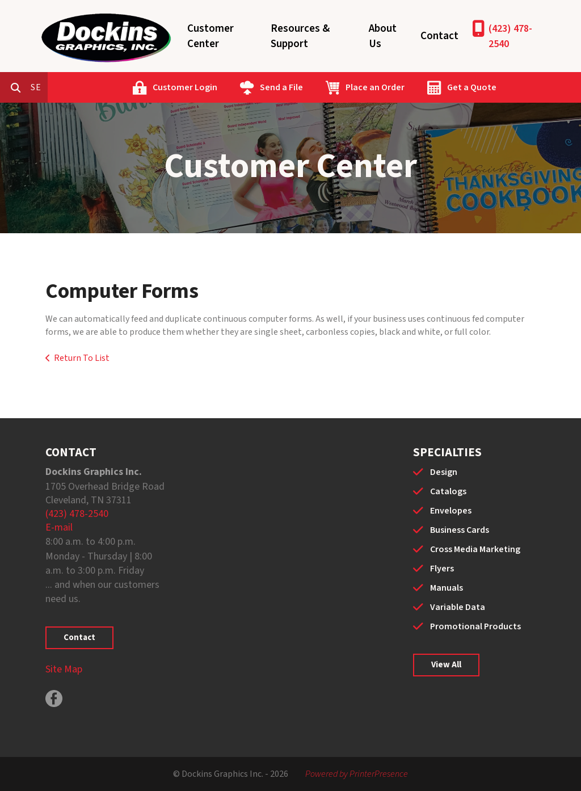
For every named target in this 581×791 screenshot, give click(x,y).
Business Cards (459, 530)
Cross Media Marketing (475, 549)
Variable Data (457, 607)
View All (446, 665)
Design (443, 472)
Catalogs (448, 491)
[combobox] (87, 87)
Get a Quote (520, 87)
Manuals (446, 588)
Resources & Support (300, 36)
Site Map (63, 669)
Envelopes (450, 510)
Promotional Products (475, 626)
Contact (439, 36)
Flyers (442, 568)
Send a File (329, 87)
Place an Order (423, 87)
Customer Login (233, 87)
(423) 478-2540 (510, 36)
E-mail (59, 527)
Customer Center (210, 36)
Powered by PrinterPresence (356, 774)
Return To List (82, 358)
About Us (383, 36)
